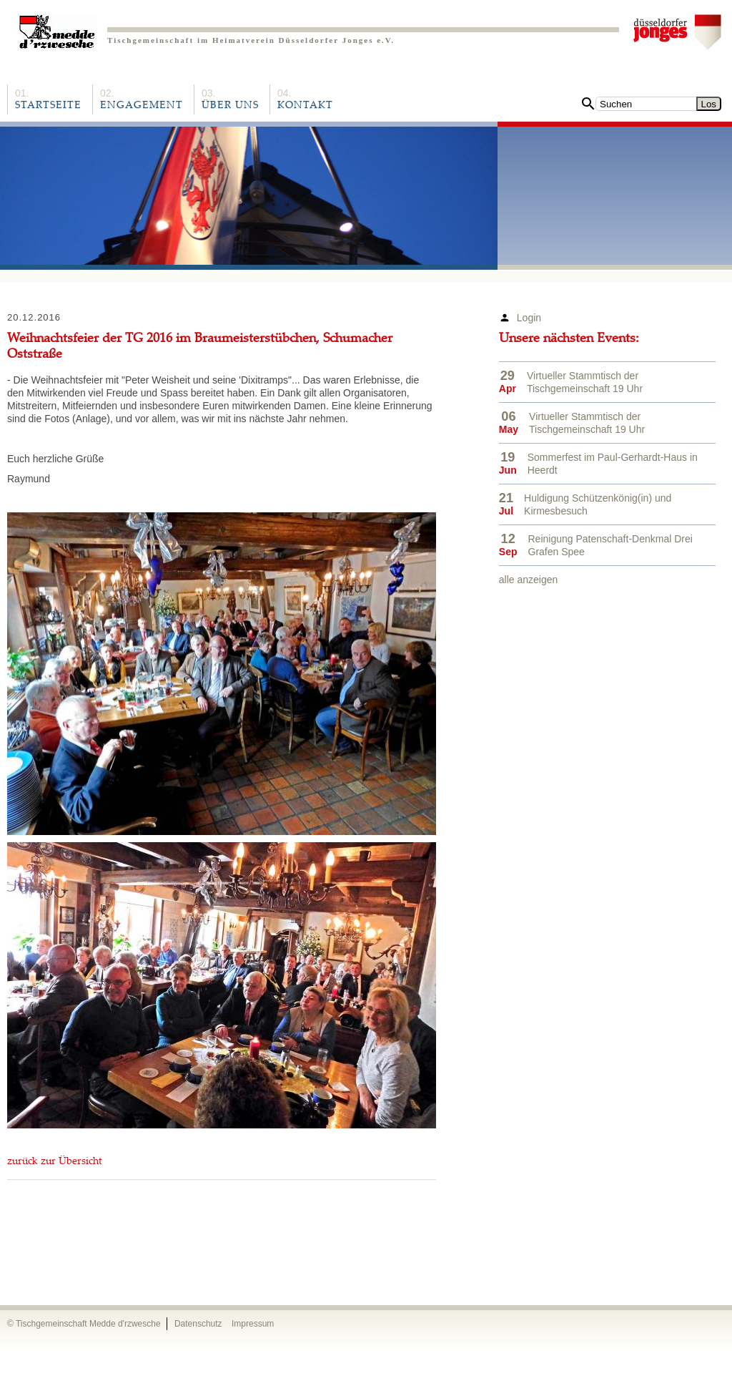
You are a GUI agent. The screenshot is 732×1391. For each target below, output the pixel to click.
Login (529, 317)
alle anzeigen (528, 579)
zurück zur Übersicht (54, 1162)
